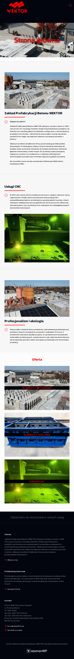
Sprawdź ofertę (13, 589)
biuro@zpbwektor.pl (15, 626)
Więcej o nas (12, 560)
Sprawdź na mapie (14, 630)
